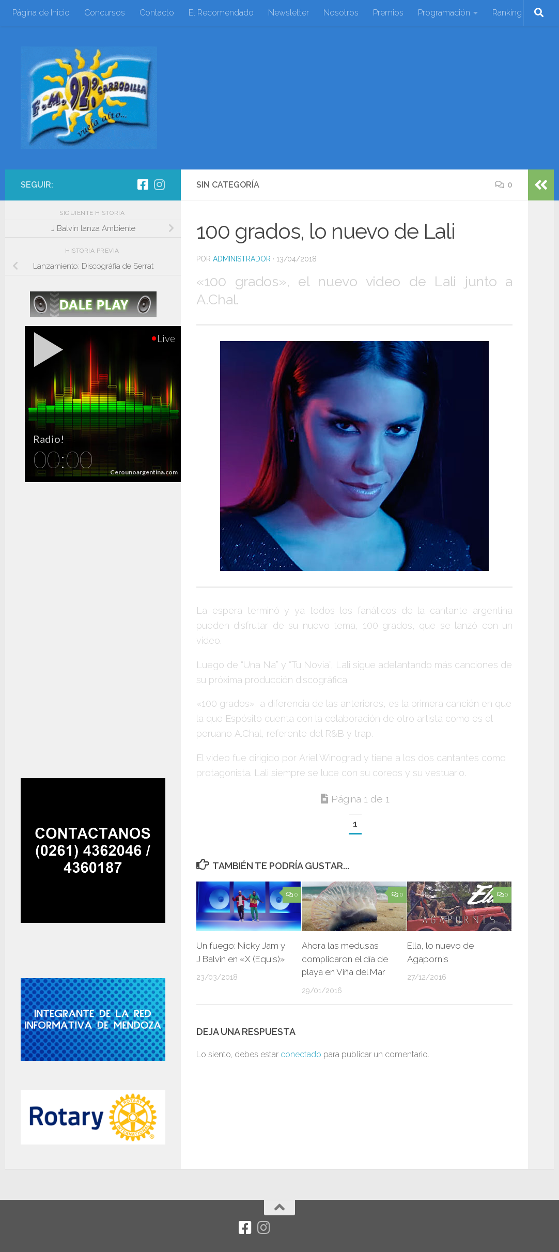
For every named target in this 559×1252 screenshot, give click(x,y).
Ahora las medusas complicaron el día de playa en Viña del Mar (345, 958)
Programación (444, 13)
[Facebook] (142, 184)
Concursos (104, 13)
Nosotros (341, 13)
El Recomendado (221, 13)
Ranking (507, 13)
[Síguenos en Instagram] (159, 184)
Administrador (242, 259)
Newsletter (288, 13)
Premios (388, 13)
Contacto (156, 13)
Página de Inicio (41, 13)
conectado (301, 1054)
